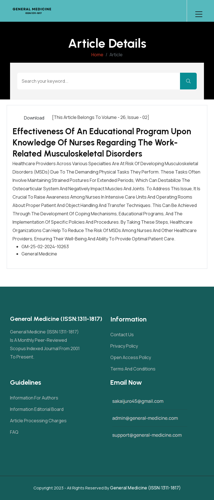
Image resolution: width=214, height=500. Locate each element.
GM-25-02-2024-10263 (45, 246)
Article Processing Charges (38, 421)
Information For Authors (34, 398)
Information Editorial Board (37, 409)
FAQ (14, 432)
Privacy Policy (124, 346)
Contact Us (122, 334)
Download (34, 118)
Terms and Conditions (132, 369)
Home (97, 55)
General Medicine (39, 254)
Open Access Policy (130, 357)
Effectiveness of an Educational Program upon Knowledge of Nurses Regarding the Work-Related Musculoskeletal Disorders (102, 142)
